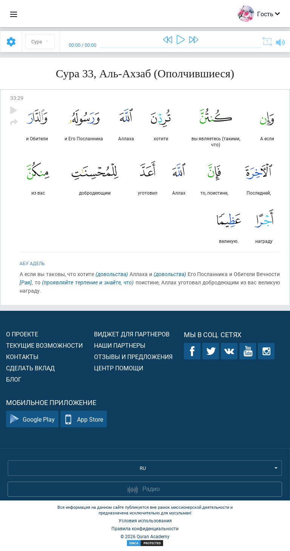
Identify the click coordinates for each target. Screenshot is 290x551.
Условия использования (145, 520)
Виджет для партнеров (132, 334)
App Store (83, 419)
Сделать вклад (30, 368)
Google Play (32, 419)
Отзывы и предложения (133, 357)
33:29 (16, 97)
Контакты (22, 357)
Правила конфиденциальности (145, 528)
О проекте (22, 334)
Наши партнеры (119, 345)
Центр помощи (118, 368)
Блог (14, 379)
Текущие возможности (44, 345)
